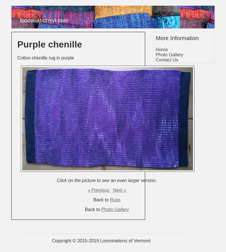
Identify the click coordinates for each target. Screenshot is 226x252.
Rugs (115, 199)
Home (162, 49)
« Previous (99, 190)
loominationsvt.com (44, 20)
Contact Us (167, 59)
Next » (119, 190)
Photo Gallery (115, 209)
